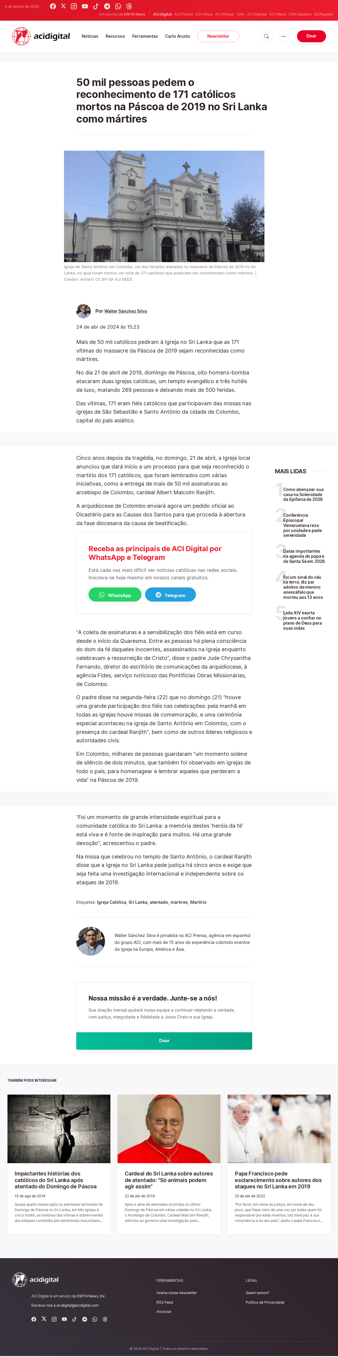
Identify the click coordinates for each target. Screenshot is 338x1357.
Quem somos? (257, 1293)
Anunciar (163, 1312)
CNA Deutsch (300, 14)
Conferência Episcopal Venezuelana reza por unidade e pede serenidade (302, 525)
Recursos (115, 36)
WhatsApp (120, 595)
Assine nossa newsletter (176, 1293)
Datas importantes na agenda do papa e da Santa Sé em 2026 (304, 556)
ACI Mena (278, 14)
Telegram (186, 595)
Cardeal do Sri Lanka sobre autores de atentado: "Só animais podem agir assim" (167, 1181)
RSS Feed (164, 1303)
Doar (311, 35)
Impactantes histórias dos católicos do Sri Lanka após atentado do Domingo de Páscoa (58, 1181)
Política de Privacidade (265, 1303)
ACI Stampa (257, 14)
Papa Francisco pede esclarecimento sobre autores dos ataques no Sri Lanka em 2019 (276, 1181)
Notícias (90, 36)
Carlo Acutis (177, 36)
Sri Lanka (138, 902)
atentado (159, 902)
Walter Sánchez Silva (128, 311)
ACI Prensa (183, 14)
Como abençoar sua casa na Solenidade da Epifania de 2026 (303, 494)
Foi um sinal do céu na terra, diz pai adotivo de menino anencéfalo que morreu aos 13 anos (303, 587)
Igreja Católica (111, 902)
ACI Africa (204, 14)
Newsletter (218, 36)
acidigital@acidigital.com (77, 1306)
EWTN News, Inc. (91, 1296)
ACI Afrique (224, 14)
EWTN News (134, 14)
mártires (179, 902)
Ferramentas (145, 36)
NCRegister (323, 14)
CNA (240, 14)
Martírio (198, 902)
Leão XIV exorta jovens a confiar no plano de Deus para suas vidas (302, 620)
